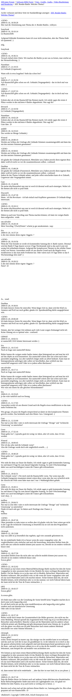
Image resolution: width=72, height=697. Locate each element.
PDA (3, 9)
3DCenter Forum (7, 2)
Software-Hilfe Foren (24, 2)
